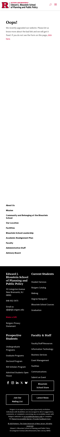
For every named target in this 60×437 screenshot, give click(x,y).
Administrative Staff (16, 247)
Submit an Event (38, 377)
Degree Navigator (39, 298)
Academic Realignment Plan (19, 237)
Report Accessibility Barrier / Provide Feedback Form (31, 419)
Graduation (36, 310)
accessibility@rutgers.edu (33, 416)
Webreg (34, 293)
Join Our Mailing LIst (17, 399)
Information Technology (42, 349)
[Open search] (51, 4)
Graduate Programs (15, 355)
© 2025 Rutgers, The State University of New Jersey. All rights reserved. (30, 424)
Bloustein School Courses (42, 304)
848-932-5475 (12, 300)
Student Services (38, 282)
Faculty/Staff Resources (41, 343)
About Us (10, 205)
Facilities (10, 227)
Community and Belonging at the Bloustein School (27, 216)
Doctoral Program (14, 361)
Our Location (12, 222)
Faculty (9, 242)
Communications (39, 371)
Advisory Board (13, 252)
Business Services (39, 354)
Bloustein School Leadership (19, 233)
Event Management (40, 360)
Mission (9, 210)
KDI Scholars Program (16, 366)
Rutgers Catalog (38, 287)
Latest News (43, 397)
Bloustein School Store (43, 385)
